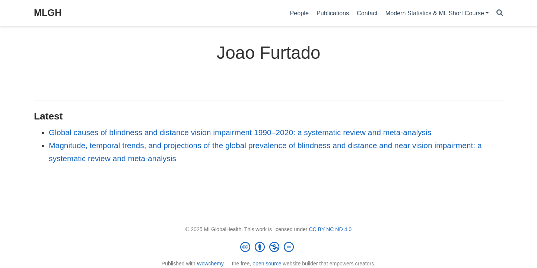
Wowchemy (210, 264)
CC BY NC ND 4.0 (330, 229)
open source (266, 264)
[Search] (499, 13)
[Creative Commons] (268, 247)
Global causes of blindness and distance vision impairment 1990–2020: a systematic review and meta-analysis (240, 132)
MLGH (47, 12)
